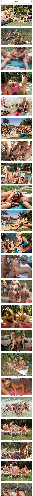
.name (16, 1)
